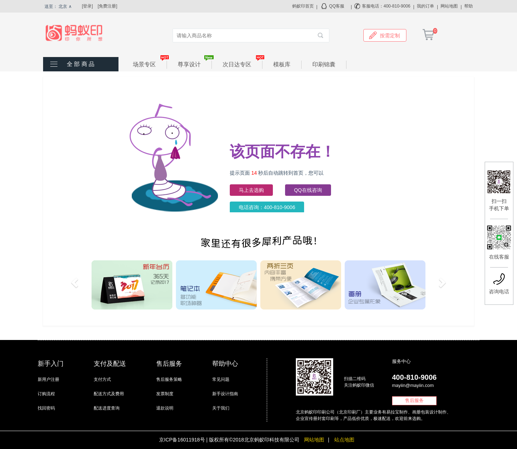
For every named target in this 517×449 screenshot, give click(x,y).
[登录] (87, 6)
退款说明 (164, 408)
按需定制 (384, 35)
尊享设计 (195, 64)
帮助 (468, 6)
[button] (75, 284)
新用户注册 (48, 379)
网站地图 (449, 6)
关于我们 (220, 408)
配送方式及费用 (109, 393)
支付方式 (102, 379)
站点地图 (344, 440)
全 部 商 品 (80, 64)
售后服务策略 (169, 379)
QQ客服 (337, 6)
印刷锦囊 (323, 64)
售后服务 (414, 400)
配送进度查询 (107, 408)
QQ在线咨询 (308, 190)
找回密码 (46, 408)
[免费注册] (107, 6)
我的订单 (425, 6)
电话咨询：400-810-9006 (267, 207)
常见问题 (220, 379)
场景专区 (150, 64)
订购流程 (46, 393)
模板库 (281, 64)
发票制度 (164, 393)
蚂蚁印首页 (303, 6)
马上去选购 (251, 190)
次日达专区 (242, 64)
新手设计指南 (225, 393)
